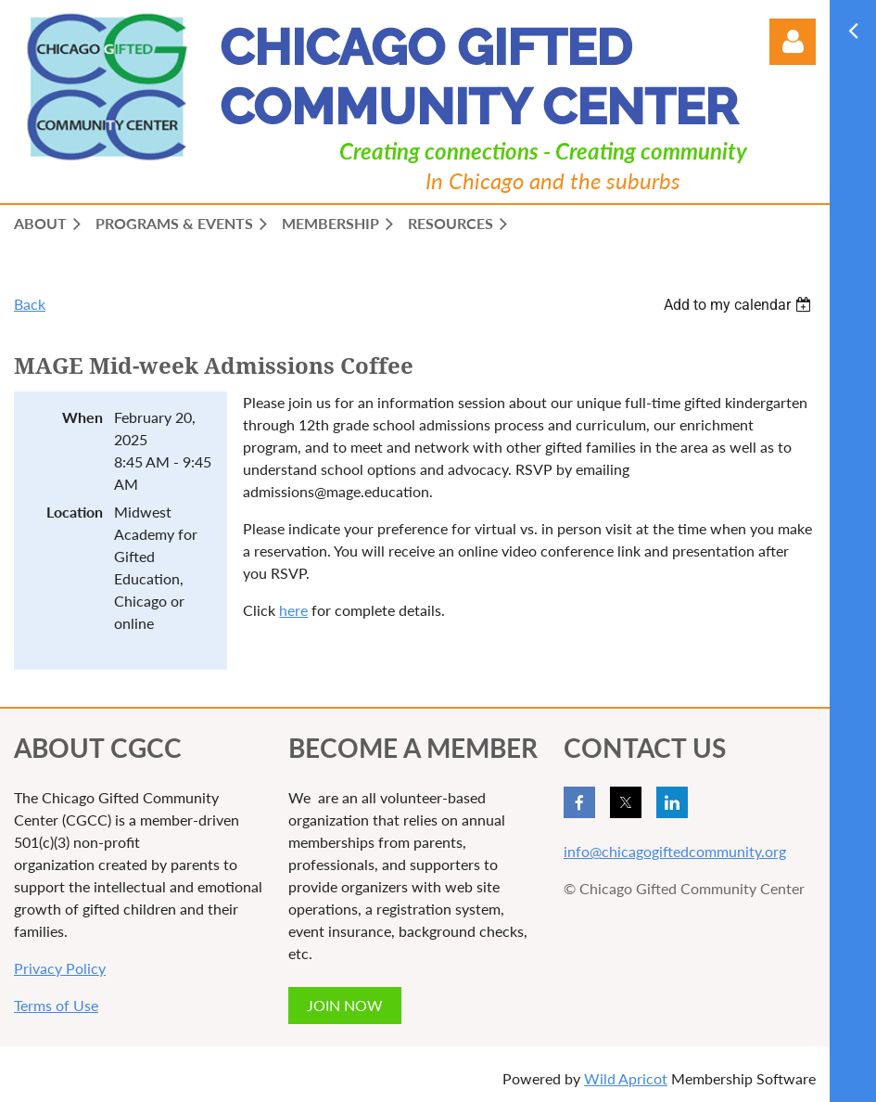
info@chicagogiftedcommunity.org (675, 851)
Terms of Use (56, 1005)
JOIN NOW (345, 1005)
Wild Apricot (625, 1078)
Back (29, 304)
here (293, 610)
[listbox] (740, 304)
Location (74, 511)
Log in (792, 42)
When (82, 417)
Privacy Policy (60, 968)
